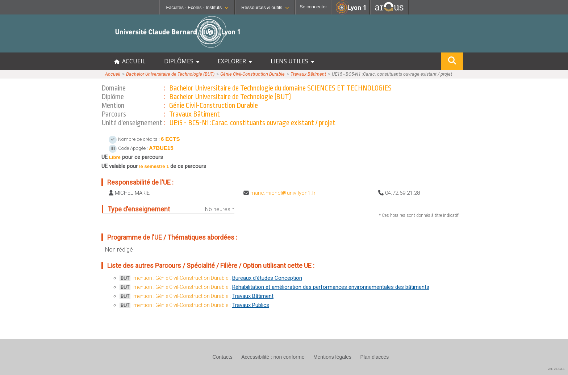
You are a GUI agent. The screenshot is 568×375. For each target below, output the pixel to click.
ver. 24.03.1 (556, 369)
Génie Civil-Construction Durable (252, 74)
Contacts (222, 357)
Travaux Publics (250, 305)
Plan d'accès (374, 357)
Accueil (112, 74)
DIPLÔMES (181, 61)
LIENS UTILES (292, 61)
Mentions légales (332, 357)
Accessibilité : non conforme (272, 357)
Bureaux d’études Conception (267, 278)
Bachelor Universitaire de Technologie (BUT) (170, 74)
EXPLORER (235, 61)
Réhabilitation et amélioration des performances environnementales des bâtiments (330, 287)
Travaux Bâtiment (308, 74)
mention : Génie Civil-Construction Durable (180, 278)
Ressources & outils (265, 7)
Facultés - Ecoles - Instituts (197, 7)
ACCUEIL (130, 61)
